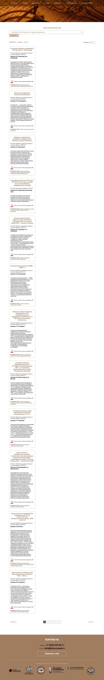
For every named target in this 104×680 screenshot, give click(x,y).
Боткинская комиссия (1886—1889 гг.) (22, 266)
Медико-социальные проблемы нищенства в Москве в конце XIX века (22, 139)
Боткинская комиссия (16, 305)
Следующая (90, 621)
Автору (26, 42)
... (57, 622)
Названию (20, 42)
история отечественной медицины (22, 209)
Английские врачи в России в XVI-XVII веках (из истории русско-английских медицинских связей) (22, 182)
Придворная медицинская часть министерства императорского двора (22, 565)
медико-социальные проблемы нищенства (20, 173)
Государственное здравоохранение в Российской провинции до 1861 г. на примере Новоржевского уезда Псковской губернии (22, 367)
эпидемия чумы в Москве (17, 446)
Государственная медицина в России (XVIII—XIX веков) (22, 49)
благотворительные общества (18, 172)
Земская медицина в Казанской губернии (22, 93)
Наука (47, 3)
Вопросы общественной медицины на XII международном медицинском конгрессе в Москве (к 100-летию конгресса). (22, 316)
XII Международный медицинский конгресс (21, 355)
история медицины (24, 85)
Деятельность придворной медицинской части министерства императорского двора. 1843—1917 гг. (22, 517)
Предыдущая (13, 621)
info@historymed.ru (54, 648)
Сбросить (14, 35)
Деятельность (36, 3)
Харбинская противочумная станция (20, 611)
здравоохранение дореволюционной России (22, 86)
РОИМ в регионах (71, 3)
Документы (57, 3)
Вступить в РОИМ (87, 3)
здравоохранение (15, 402)
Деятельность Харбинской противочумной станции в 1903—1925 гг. (22, 574)
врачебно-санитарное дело (17, 506)
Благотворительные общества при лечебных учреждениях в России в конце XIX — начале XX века (22, 220)
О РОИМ (24, 3)
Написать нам (52, 653)
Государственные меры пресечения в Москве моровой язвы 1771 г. (22, 412)
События (14, 3)
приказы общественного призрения (21, 403)
